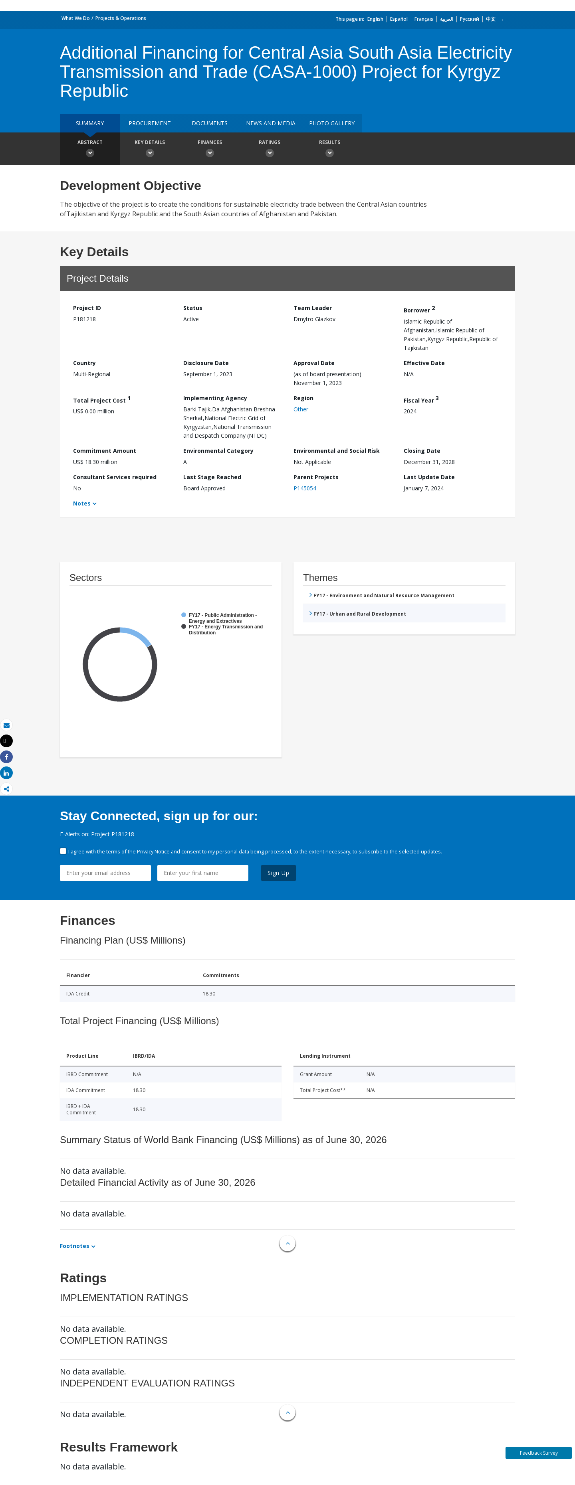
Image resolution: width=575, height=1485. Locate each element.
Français (423, 19)
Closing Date (422, 450)
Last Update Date (429, 477)
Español (399, 19)
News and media (270, 123)
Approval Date (314, 363)
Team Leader (312, 308)
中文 (491, 19)
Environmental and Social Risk (336, 450)
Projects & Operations (120, 18)
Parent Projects (316, 477)
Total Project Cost (102, 399)
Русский (469, 19)
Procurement (150, 123)
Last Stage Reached (212, 477)
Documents (210, 123)
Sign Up (278, 873)
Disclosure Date (206, 363)
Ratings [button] (269, 149)
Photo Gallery (332, 123)
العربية (446, 19)
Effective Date (424, 363)
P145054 (304, 488)
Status (192, 308)
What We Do (75, 18)
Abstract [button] (89, 149)
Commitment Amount (104, 450)
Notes (82, 503)
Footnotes (74, 1246)
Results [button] (329, 149)
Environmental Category (218, 450)
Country (84, 363)
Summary (90, 123)
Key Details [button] (149, 149)
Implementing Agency (215, 398)
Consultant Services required (115, 477)
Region (303, 398)
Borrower (419, 309)
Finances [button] (209, 149)
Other (300, 409)
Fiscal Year (421, 399)
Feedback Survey (539, 1452)
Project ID (87, 308)
